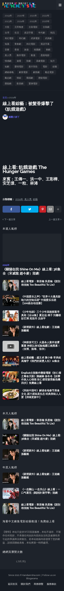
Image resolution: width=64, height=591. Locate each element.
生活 (17, 32)
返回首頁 (12, 584)
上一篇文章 (54, 219)
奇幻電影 (9, 38)
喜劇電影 (40, 61)
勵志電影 (49, 72)
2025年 (33, 21)
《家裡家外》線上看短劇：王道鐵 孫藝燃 (40, 329)
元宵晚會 (19, 27)
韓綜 (19, 78)
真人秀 (8, 55)
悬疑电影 (45, 55)
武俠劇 (48, 38)
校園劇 (37, 49)
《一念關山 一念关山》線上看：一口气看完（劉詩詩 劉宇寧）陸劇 (40, 491)
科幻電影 (30, 44)
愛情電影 (19, 66)
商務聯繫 (38, 584)
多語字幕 (28, 32)
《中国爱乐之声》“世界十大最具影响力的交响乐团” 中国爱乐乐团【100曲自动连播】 (41, 300)
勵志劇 (8, 78)
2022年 (45, 15)
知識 (7, 44)
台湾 (7, 32)
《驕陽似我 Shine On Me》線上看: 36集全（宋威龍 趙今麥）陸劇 (31, 271)
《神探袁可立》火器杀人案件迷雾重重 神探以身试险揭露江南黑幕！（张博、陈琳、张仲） (40, 346)
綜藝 (55, 66)
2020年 (21, 15)
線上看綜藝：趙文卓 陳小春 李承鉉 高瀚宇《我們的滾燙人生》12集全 (41, 359)
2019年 (8, 15)
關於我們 (25, 584)
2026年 (45, 21)
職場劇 (29, 78)
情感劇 (8, 61)
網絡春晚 (9, 72)
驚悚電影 (33, 83)
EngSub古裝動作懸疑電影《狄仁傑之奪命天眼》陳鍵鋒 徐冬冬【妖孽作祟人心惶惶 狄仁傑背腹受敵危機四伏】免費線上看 (41, 378)
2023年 (8, 21)
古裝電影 (33, 27)
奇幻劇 (22, 38)
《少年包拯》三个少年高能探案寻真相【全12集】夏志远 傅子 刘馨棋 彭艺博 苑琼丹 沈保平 (41, 315)
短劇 (7, 66)
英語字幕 (45, 44)
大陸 (7, 27)
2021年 (33, 15)
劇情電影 (23, 72)
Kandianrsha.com (31, 575)
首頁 (5, 97)
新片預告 (33, 66)
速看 (19, 61)
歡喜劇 (20, 83)
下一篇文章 (9, 219)
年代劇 (41, 32)
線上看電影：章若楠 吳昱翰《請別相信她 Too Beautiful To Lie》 (40, 283)
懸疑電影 (42, 78)
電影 (45, 66)
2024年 (20, 21)
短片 (52, 61)
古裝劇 (46, 27)
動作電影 (21, 55)
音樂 (7, 49)
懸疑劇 (8, 83)
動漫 (33, 55)
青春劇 (18, 44)
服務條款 (51, 584)
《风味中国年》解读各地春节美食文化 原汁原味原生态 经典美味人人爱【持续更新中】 (41, 394)
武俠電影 (35, 38)
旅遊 (26, 49)
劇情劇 (36, 72)
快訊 (52, 32)
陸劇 (28, 61)
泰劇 (48, 49)
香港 (17, 49)
